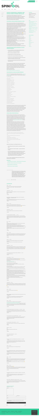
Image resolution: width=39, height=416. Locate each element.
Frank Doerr (3, 14)
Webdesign (30, 46)
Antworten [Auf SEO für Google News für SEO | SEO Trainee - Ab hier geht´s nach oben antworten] (8, 377)
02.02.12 (21, 380)
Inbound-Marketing (20, 412)
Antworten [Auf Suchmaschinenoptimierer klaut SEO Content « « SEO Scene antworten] (8, 313)
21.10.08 (10, 186)
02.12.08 (10, 328)
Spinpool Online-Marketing (4, 412)
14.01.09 (8, 340)
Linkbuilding (30, 40)
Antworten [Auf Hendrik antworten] (8, 332)
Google (11, 180)
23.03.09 (8, 352)
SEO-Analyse (16, 412)
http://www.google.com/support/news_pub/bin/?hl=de (14, 70)
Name (7, 396)
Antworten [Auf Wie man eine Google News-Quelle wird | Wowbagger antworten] (8, 255)
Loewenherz (8, 191)
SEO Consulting (12, 412)
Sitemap (15, 180)
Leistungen (8, 9)
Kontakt (15, 9)
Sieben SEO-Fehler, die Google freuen (13, 165)
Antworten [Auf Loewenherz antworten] (8, 195)
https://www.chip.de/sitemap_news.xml (10, 262)
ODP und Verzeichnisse (31, 42)
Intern (29, 39)
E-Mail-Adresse (18, 396)
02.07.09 (10, 366)
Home (2, 9)
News (12, 9)
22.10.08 (9, 222)
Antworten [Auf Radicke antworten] (8, 244)
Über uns (5, 9)
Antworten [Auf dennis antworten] (8, 208)
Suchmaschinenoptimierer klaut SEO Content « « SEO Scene (14, 310)
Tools (29, 45)
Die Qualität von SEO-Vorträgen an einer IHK (33, 27)
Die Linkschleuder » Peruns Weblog (11, 323)
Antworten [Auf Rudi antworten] (8, 231)
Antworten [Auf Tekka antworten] (8, 189)
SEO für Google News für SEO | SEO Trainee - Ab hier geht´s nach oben (16, 373)
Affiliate (29, 36)
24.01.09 (10, 346)
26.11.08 (17, 323)
